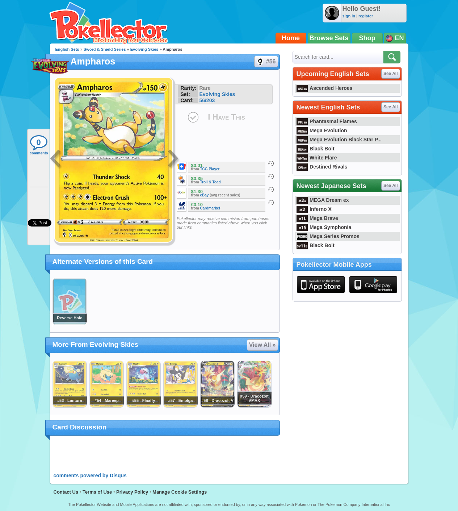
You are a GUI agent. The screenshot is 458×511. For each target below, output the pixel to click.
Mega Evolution (322, 130)
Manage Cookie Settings (179, 492)
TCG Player (210, 169)
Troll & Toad (210, 182)
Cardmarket (210, 208)
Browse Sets (329, 38)
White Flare (317, 158)
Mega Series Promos (328, 236)
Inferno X (314, 209)
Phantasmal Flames (327, 121)
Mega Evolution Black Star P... (339, 139)
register (365, 16)
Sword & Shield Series (105, 49)
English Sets (67, 49)
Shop (367, 38)
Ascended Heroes (325, 88)
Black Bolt (316, 148)
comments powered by (90, 475)
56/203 (207, 100)
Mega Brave (317, 218)
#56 (266, 62)
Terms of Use (97, 492)
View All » (262, 345)
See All (390, 73)
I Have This (226, 116)
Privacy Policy (132, 492)
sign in (349, 16)
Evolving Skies (144, 49)
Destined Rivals (322, 167)
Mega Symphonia (324, 227)
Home (291, 38)
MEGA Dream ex (323, 200)
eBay (204, 195)
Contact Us (66, 492)
